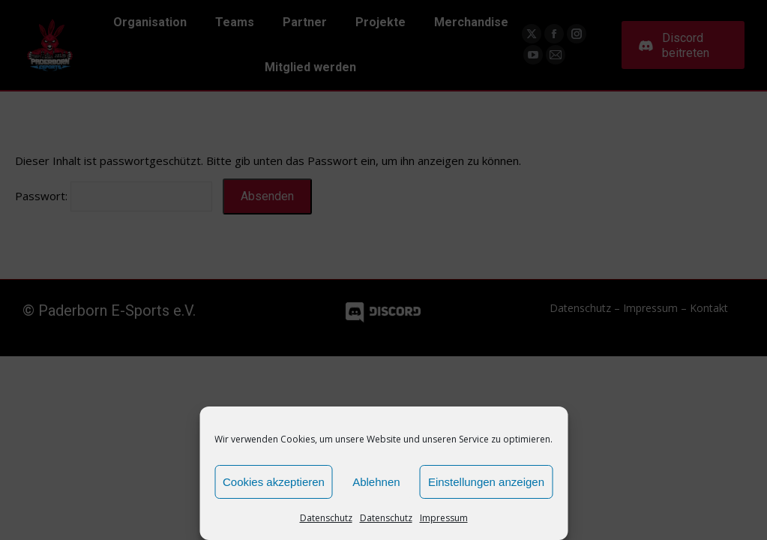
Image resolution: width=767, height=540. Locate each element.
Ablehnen (376, 482)
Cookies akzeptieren (274, 482)
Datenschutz (326, 518)
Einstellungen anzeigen (486, 482)
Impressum (444, 518)
